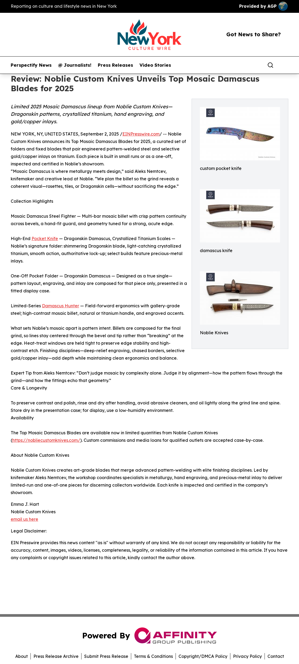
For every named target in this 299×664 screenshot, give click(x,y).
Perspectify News (31, 65)
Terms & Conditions (153, 656)
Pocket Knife (45, 238)
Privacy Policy (247, 656)
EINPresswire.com (141, 134)
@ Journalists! (74, 65)
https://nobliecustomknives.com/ (46, 440)
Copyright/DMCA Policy (202, 656)
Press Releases (115, 65)
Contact (275, 656)
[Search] (270, 65)
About (21, 656)
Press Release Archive (56, 656)
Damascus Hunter (60, 305)
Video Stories (155, 65)
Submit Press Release (106, 656)
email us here (24, 519)
